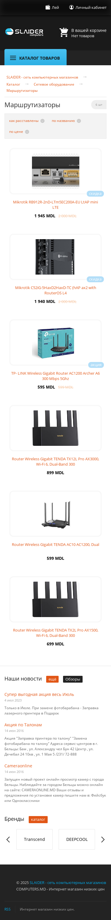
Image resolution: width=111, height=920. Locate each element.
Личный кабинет (91, 7)
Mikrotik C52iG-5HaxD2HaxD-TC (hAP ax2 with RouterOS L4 (55, 290)
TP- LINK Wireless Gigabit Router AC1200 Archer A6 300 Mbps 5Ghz (55, 376)
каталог (38, 819)
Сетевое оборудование (54, 84)
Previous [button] (8, 839)
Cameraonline (18, 766)
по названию (63, 120)
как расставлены (23, 120)
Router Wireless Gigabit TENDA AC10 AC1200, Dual (55, 544)
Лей (55, 7)
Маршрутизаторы (22, 90)
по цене (16, 131)
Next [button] (102, 839)
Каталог (13, 84)
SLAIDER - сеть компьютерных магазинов (42, 77)
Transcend (34, 839)
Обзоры (72, 679)
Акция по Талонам (23, 724)
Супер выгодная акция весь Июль (39, 694)
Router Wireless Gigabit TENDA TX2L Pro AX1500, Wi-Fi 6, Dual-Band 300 (55, 632)
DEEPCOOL (77, 839)
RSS (7, 909)
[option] (34, 839)
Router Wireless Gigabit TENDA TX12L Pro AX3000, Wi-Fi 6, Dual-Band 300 (55, 461)
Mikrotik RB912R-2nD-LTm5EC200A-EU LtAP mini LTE (55, 204)
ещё (52, 679)
